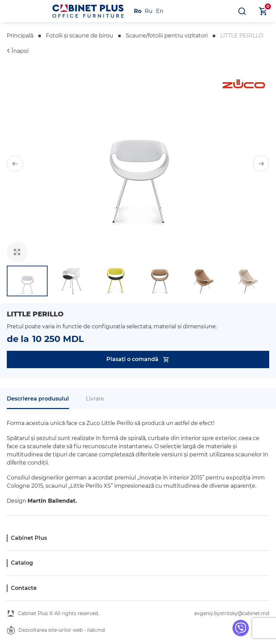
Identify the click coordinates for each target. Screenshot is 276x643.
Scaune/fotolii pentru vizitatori (167, 35)
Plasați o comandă (138, 359)
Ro (137, 11)
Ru (149, 11)
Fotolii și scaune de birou (79, 35)
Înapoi (20, 51)
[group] (138, 163)
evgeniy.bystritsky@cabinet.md (231, 613)
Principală (20, 35)
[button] (15, 163)
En (159, 11)
